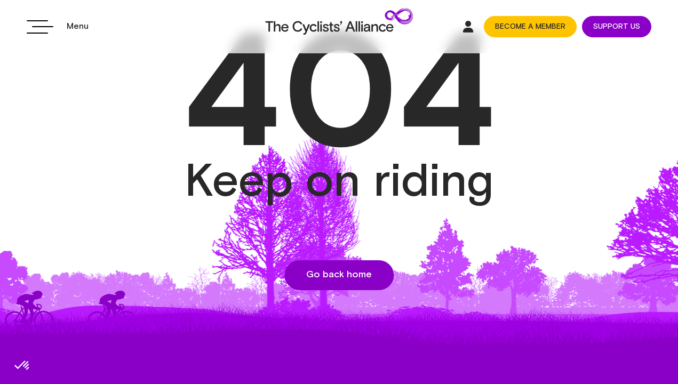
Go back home (339, 274)
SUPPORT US (616, 26)
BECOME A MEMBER (530, 26)
